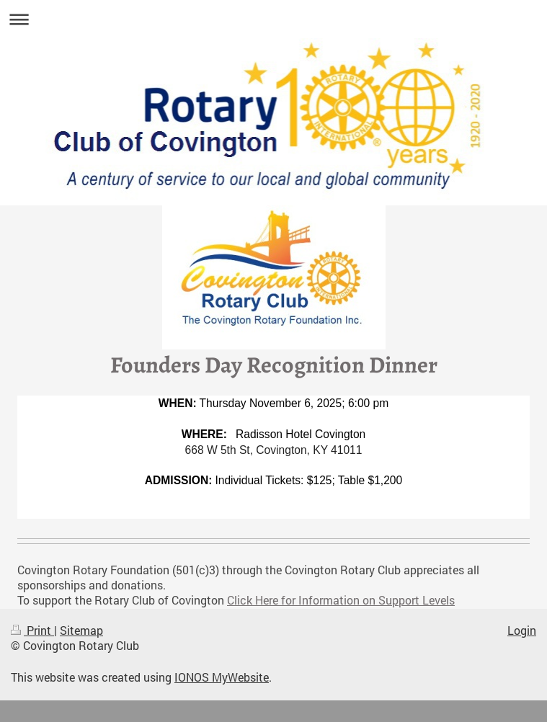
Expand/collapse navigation (273, 19)
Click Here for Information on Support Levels (341, 600)
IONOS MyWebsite (221, 677)
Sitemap (81, 630)
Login (521, 630)
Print (32, 630)
